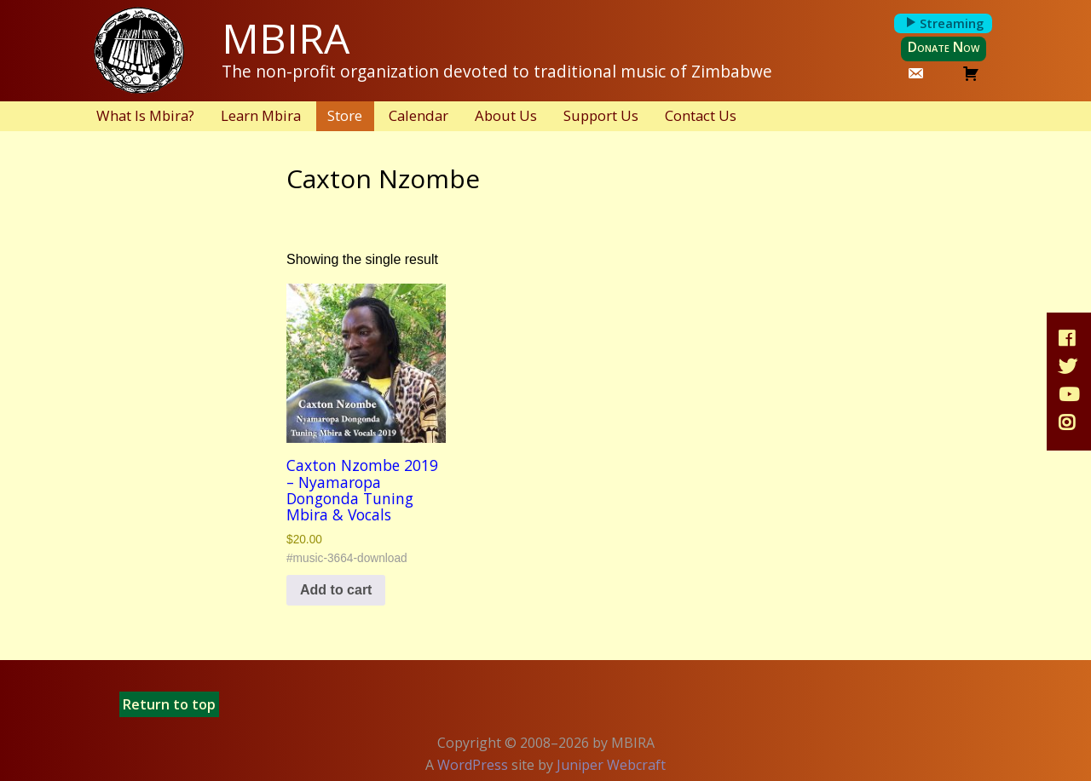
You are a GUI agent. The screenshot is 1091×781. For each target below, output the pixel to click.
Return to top (169, 704)
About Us (506, 115)
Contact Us (700, 115)
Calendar (418, 115)
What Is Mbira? (145, 115)
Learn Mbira (261, 115)
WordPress (472, 764)
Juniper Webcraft (611, 764)
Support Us (600, 115)
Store (344, 115)
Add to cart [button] (336, 590)
